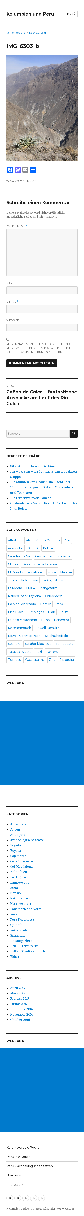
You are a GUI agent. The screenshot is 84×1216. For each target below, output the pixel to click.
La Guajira (18, 877)
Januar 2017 (18, 1004)
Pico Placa (15, 612)
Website (12, 320)
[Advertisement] (42, 743)
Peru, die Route (18, 1157)
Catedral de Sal (19, 556)
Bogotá (33, 548)
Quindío (16, 925)
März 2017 (17, 993)
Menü (71, 13)
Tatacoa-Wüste (19, 652)
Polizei (64, 612)
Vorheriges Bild (15, 32)
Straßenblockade (38, 644)
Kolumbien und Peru (30, 14)
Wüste (15, 957)
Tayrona (52, 652)
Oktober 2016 (20, 1020)
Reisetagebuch (19, 628)
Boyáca (15, 851)
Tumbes (14, 659)
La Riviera (15, 588)
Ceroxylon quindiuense (53, 556)
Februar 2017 (19, 998)
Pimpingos (36, 612)
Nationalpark (20, 898)
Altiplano (15, 540)
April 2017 (17, 988)
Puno (45, 620)
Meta (14, 888)
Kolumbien (29, 580)
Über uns (13, 1175)
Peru (59, 604)
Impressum (15, 1184)
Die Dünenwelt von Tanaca (30, 498)
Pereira (45, 604)
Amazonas (18, 824)
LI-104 (30, 588)
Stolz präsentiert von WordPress (56, 1208)
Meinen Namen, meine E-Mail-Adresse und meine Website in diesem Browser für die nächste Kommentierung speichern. (38, 347)
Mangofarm (48, 588)
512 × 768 (31, 181)
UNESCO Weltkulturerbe (28, 951)
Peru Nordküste (22, 919)
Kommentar (16, 226)
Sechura (14, 644)
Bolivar (48, 548)
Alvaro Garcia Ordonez (43, 540)
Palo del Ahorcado (22, 604)
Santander (18, 935)
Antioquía (17, 835)
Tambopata (64, 644)
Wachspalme (35, 659)
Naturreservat (20, 904)
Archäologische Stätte (27, 840)
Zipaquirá (67, 659)
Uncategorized (21, 941)
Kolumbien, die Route (23, 1147)
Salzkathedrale (56, 636)
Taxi (39, 652)
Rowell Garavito (47, 628)
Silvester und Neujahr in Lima (33, 466)
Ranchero (61, 620)
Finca (52, 572)
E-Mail (12, 301)
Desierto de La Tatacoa (39, 564)
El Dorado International (26, 572)
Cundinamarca (21, 861)
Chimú (13, 564)
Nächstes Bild (37, 32)
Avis (67, 540)
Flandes (66, 572)
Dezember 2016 (21, 1009)
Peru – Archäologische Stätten (29, 1166)
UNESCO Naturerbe (24, 946)
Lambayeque (19, 882)
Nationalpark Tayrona (24, 596)
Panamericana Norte (25, 909)
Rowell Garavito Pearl (24, 636)
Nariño (15, 893)
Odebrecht (53, 596)
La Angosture (52, 580)
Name (11, 283)
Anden (15, 829)
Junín (12, 580)
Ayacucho (15, 548)
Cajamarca (18, 856)
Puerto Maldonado (22, 620)
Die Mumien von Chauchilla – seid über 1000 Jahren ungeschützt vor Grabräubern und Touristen (42, 487)
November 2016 (21, 1014)
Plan (51, 612)
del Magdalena (21, 866)
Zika (52, 659)
